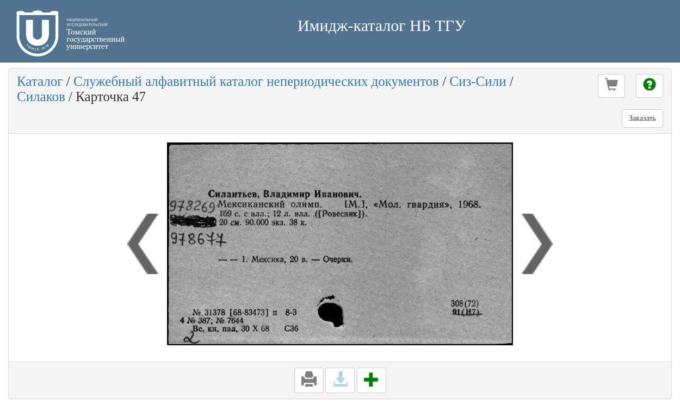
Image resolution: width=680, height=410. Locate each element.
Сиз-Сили (477, 81)
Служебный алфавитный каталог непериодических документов (256, 81)
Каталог (40, 81)
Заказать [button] (642, 118)
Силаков (41, 96)
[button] (611, 86)
